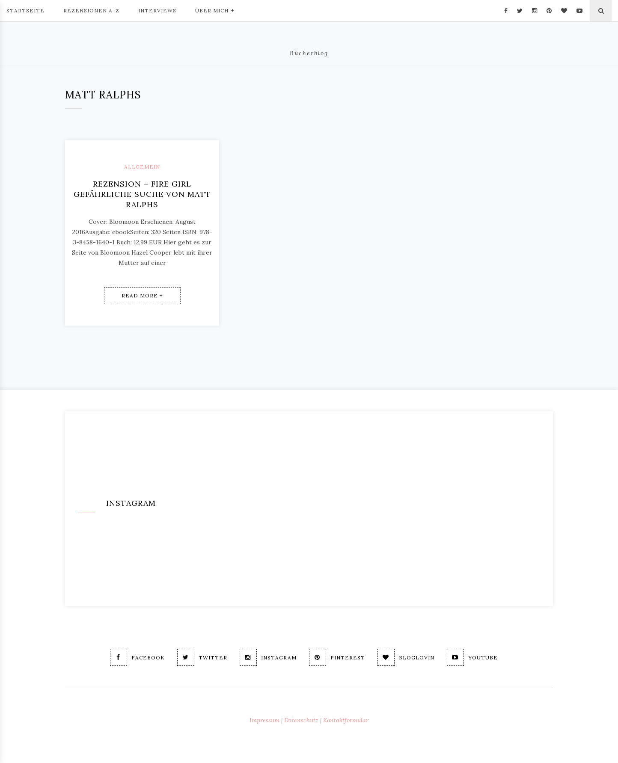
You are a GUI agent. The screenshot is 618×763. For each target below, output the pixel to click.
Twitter (202, 657)
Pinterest (337, 657)
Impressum (264, 720)
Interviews (157, 10)
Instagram (268, 657)
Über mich (215, 10)
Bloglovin (405, 657)
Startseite (25, 10)
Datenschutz (301, 720)
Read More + (142, 295)
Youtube (472, 657)
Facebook (137, 657)
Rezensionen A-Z (91, 10)
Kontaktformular (345, 720)
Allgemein (142, 166)
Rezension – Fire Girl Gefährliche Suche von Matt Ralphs (142, 194)
